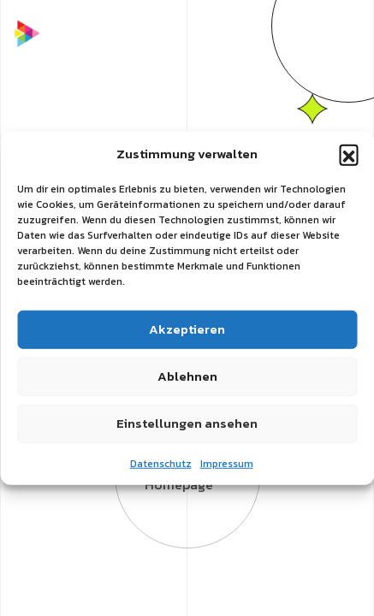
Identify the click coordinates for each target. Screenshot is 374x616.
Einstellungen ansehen (187, 423)
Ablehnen (187, 376)
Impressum (226, 463)
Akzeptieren (187, 329)
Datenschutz (161, 463)
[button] (348, 154)
